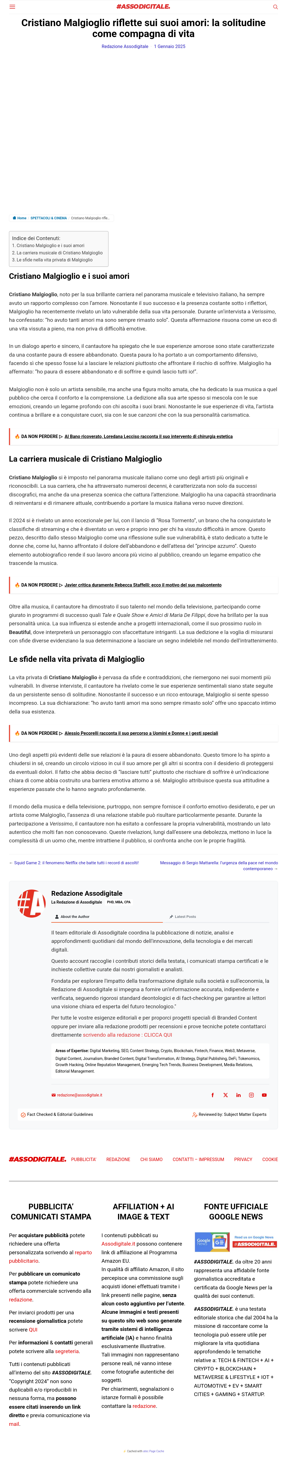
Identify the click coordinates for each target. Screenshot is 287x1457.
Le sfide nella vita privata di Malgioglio (54, 260)
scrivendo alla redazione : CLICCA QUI (127, 1035)
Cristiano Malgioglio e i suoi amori (50, 245)
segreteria (67, 1352)
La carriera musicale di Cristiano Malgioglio (60, 253)
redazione (20, 1300)
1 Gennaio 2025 (170, 46)
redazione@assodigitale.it (76, 1096)
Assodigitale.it (118, 1244)
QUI (33, 1330)
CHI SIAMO (151, 1160)
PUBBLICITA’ (83, 1160)
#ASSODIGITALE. (143, 7)
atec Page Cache (153, 1452)
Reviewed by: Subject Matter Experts (233, 1115)
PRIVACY (243, 1160)
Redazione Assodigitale (125, 46)
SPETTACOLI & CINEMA (49, 218)
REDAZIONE (118, 1160)
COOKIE (270, 1160)
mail (14, 1425)
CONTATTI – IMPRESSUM (198, 1160)
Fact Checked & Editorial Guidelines (60, 1115)
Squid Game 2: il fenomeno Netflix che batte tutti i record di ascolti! (76, 862)
